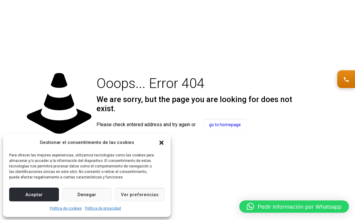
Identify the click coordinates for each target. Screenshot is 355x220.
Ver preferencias (139, 194)
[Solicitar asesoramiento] (346, 79)
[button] (161, 143)
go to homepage (225, 124)
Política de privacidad (103, 208)
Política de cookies (66, 208)
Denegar (87, 194)
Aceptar (34, 194)
